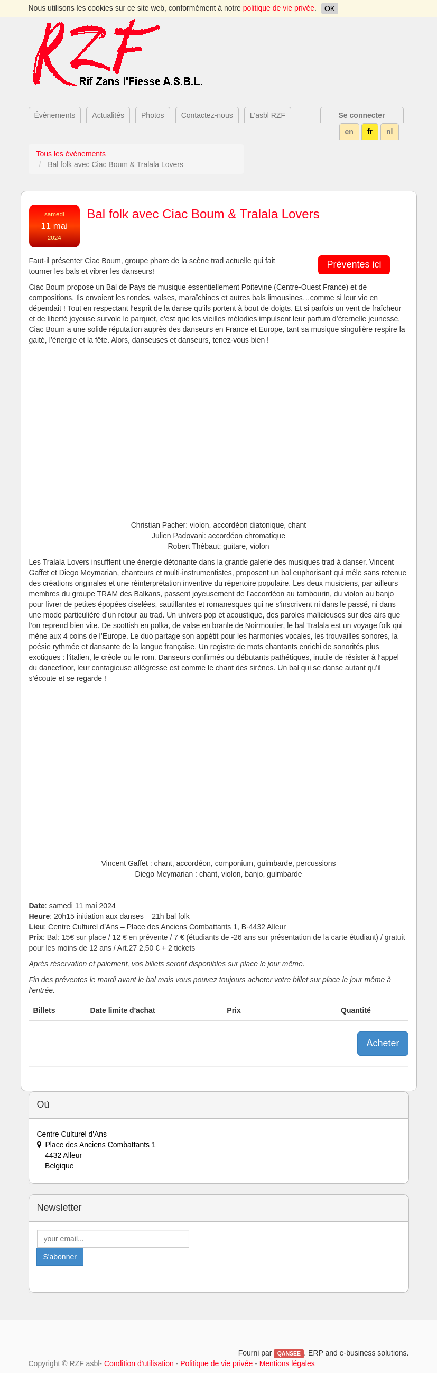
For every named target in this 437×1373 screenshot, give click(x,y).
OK (329, 8)
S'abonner (60, 1256)
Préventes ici (354, 264)
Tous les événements (71, 154)
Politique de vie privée (216, 1363)
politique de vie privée (278, 8)
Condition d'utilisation (139, 1363)
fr (370, 131)
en (349, 131)
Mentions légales (287, 1363)
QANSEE (289, 1353)
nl (389, 131)
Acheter (382, 1043)
